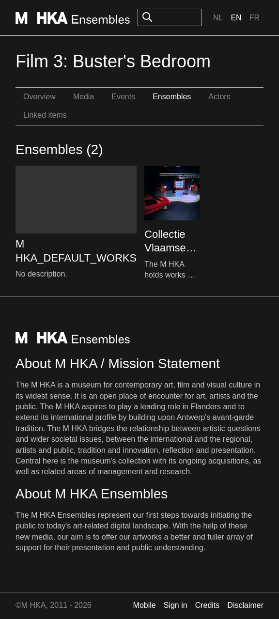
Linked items (45, 115)
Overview (39, 97)
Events (123, 97)
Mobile (144, 605)
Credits (207, 605)
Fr (254, 18)
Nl (218, 18)
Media (83, 97)
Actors (219, 97)
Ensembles (172, 97)
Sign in (175, 605)
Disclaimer (245, 605)
